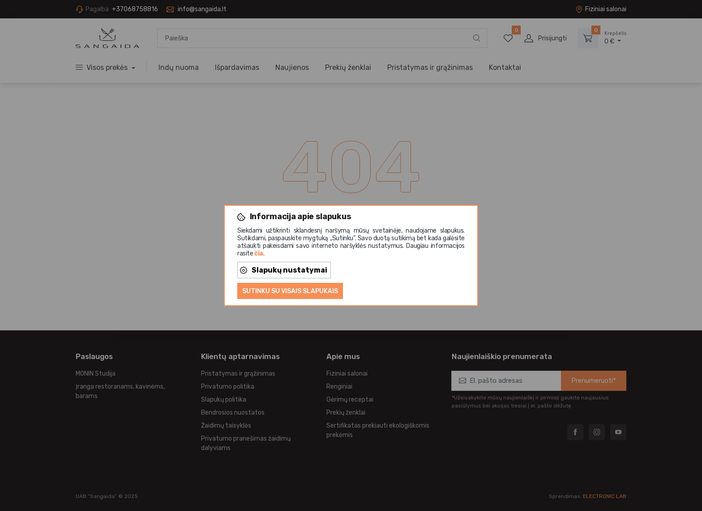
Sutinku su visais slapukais (290, 291)
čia (258, 253)
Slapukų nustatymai (283, 270)
